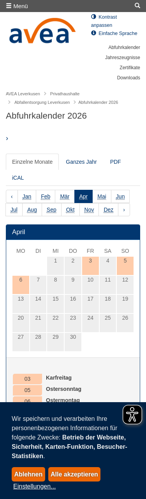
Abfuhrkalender (124, 47)
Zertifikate (130, 67)
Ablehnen (28, 474)
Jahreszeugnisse (122, 57)
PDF (115, 162)
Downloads (128, 78)
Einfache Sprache (114, 33)
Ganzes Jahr (81, 162)
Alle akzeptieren (74, 474)
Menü (17, 6)
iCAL (18, 178)
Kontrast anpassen (104, 21)
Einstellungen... (34, 486)
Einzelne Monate (32, 162)
